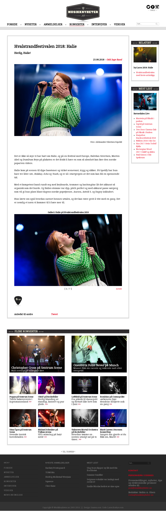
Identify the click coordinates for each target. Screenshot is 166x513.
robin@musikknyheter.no (140, 495)
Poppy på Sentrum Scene (21, 397)
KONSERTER (77, 24)
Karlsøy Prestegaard (55, 468)
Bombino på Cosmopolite (112, 397)
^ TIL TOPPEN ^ (68, 452)
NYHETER (30, 24)
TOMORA (49, 472)
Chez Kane (50, 486)
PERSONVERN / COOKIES (141, 475)
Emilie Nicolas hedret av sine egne (103, 486)
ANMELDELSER (53, 24)
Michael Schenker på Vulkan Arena (48, 431)
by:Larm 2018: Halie (143, 67)
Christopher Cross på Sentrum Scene (36, 367)
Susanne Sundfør (95, 475)
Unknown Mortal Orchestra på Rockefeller (85, 431)
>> (30, 401)
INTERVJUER (99, 24)
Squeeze (49, 481)
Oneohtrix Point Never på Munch (96, 365)
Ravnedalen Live (141, 113)
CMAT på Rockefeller (48, 397)
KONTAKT (133, 470)
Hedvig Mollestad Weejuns (58, 477)
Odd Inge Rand (114, 59)
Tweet (54, 314)
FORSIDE (12, 24)
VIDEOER (119, 24)
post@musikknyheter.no (140, 488)
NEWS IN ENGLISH (13, 495)
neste (119, 289)
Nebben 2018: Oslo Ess (145, 141)
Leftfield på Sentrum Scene (84, 397)
